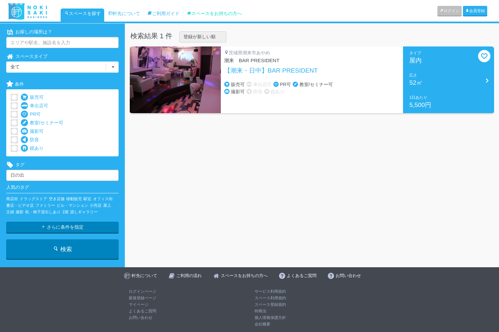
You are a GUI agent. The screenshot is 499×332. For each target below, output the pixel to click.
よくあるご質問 (142, 311)
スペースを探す (82, 13)
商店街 (12, 199)
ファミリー (45, 205)
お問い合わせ (140, 317)
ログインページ (142, 291)
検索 (62, 249)
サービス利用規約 (270, 291)
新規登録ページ (142, 298)
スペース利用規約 (270, 298)
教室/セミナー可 (42, 122)
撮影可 (32, 131)
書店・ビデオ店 (20, 205)
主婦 (10, 212)
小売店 (96, 205)
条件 (15, 84)
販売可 (32, 97)
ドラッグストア (33, 199)
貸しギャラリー (84, 212)
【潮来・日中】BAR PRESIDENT (271, 70)
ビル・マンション (72, 205)
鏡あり (32, 148)
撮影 (20, 212)
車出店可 (34, 105)
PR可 (31, 114)
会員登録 (475, 11)
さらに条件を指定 (62, 227)
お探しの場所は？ (29, 32)
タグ (15, 164)
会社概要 (262, 324)
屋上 (107, 205)
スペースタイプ (27, 56)
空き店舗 (57, 199)
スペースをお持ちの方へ (214, 13)
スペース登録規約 (270, 304)
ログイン (449, 11)
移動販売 (74, 199)
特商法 (260, 311)
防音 (30, 139)
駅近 (87, 199)
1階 (65, 212)
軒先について (124, 13)
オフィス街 (103, 199)
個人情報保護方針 (270, 317)
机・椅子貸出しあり (43, 212)
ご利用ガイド (163, 13)
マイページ (138, 304)
